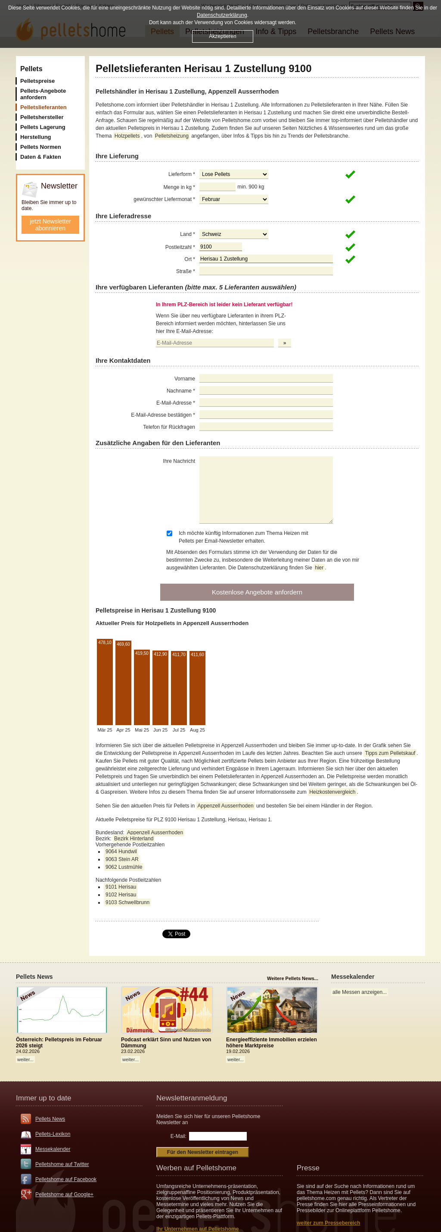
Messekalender (52, 1149)
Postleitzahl (180, 247)
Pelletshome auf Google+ (64, 1194)
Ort (189, 259)
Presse (308, 1168)
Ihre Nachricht (179, 461)
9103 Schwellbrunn (127, 902)
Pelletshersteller (41, 117)
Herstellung (35, 137)
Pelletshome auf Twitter (62, 1164)
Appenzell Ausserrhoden (225, 806)
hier (319, 568)
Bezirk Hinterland (133, 839)
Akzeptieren (222, 36)
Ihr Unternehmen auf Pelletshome (197, 1229)
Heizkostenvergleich (332, 792)
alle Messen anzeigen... (359, 992)
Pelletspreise (37, 81)
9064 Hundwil (121, 852)
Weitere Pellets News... (292, 978)
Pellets (31, 68)
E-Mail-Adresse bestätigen (163, 415)
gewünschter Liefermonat (164, 199)
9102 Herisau (121, 895)
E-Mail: (178, 1136)
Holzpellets (127, 136)
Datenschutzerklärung (222, 15)
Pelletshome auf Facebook (65, 1179)
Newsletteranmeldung (191, 1098)
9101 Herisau (121, 887)
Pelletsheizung (172, 136)
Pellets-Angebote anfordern (43, 94)
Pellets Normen (40, 147)
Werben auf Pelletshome (196, 1168)
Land (187, 234)
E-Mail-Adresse (175, 403)
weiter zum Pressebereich (328, 1223)
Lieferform (181, 174)
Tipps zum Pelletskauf (390, 753)
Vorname (184, 379)
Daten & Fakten (40, 157)
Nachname (181, 391)
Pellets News (50, 1119)
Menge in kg (179, 187)
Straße (185, 271)
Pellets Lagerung (42, 127)
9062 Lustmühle (124, 867)
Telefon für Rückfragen (169, 427)
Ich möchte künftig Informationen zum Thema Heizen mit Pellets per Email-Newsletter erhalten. (243, 537)
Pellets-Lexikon (52, 1134)
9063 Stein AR (122, 859)
